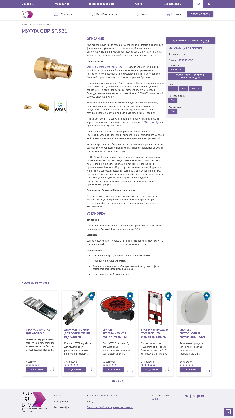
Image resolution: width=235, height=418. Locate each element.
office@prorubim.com (105, 395)
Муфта (195, 88)
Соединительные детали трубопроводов (190, 76)
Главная (24, 25)
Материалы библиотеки (39, 25)
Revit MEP (176, 69)
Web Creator (158, 399)
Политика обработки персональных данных (110, 407)
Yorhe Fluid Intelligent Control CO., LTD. (107, 67)
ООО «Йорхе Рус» (151, 122)
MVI (184, 88)
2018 (173, 88)
